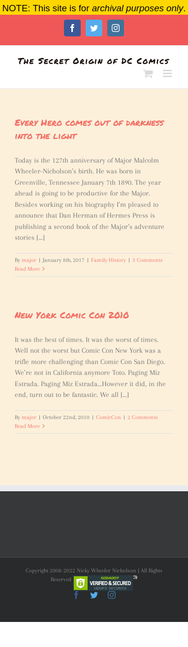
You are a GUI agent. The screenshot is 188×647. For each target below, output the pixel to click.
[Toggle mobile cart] (148, 73)
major (29, 260)
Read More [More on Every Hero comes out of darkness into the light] (27, 269)
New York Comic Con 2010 (72, 315)
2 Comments (142, 417)
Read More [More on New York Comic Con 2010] (27, 426)
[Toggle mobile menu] (168, 73)
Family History (108, 260)
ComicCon (108, 417)
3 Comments (147, 260)
